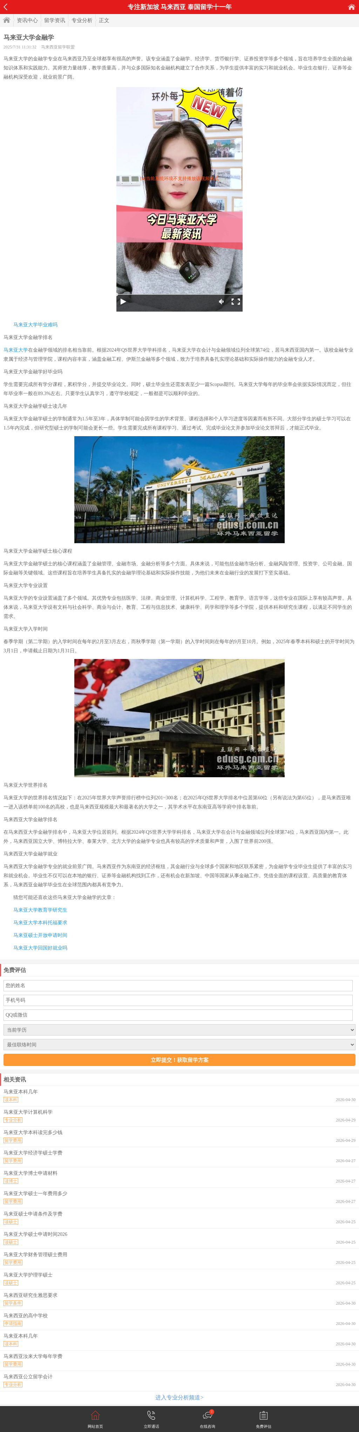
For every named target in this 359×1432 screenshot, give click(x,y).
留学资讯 (54, 20)
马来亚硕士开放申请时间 (40, 935)
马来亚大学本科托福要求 (40, 922)
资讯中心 (27, 20)
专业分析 (82, 20)
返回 (5, 7)
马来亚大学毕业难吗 (35, 324)
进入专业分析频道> (179, 1397)
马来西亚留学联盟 (58, 47)
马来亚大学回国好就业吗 (40, 948)
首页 (351, 7)
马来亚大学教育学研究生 (40, 910)
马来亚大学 (16, 350)
